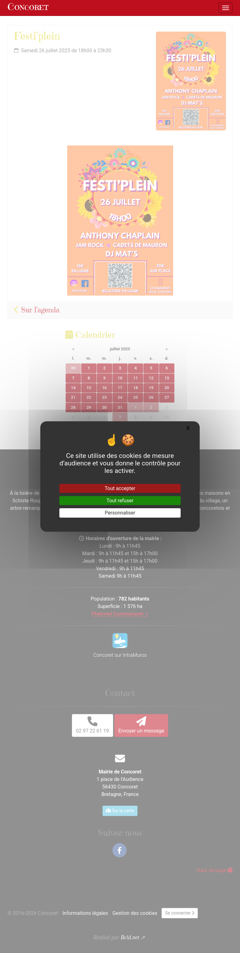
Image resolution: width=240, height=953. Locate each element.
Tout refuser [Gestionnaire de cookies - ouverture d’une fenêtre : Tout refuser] (120, 501)
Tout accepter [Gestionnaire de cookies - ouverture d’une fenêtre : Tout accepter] (120, 488)
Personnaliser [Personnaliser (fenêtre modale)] (120, 513)
